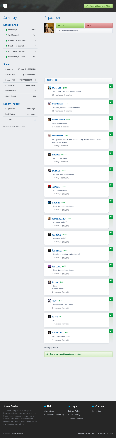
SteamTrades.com (86, 433)
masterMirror (58, 218)
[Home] (5, 6)
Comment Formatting (54, 415)
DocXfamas (57, 104)
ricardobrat (57, 135)
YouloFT (56, 186)
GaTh (54, 301)
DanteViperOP (58, 120)
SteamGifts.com (105, 433)
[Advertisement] (78, 55)
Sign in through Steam (59, 354)
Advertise (96, 411)
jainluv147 (56, 170)
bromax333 (57, 250)
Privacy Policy (74, 411)
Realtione (56, 234)
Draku (55, 282)
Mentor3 (56, 154)
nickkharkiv (57, 333)
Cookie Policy (74, 415)
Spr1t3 (55, 317)
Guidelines (49, 411)
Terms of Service (75, 418)
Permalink (67, 95)
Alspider (56, 202)
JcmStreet (56, 266)
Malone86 (56, 88)
